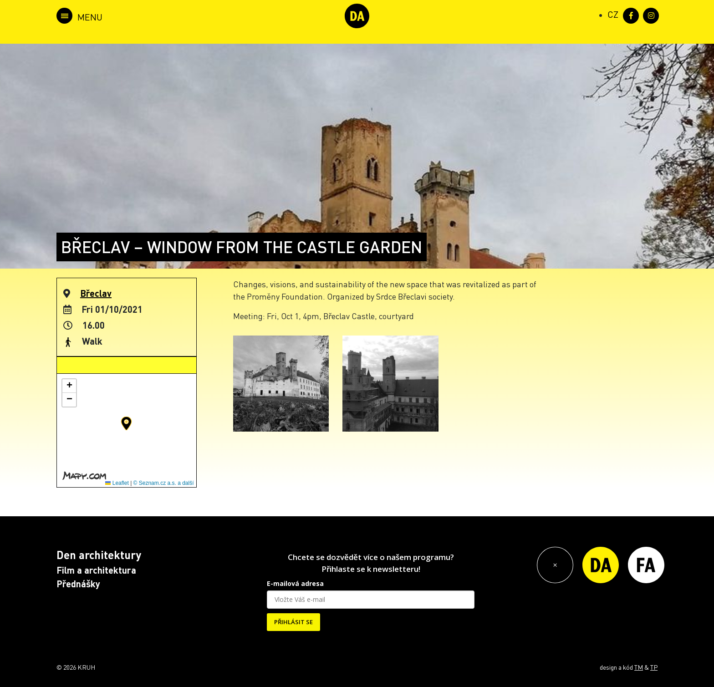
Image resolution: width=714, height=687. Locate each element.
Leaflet (116, 483)
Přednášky (78, 584)
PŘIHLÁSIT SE (293, 622)
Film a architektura (96, 570)
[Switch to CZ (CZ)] (612, 14)
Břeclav (96, 293)
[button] (126, 423)
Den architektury (98, 555)
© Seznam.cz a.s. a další (163, 483)
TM (638, 667)
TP (654, 667)
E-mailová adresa (295, 583)
